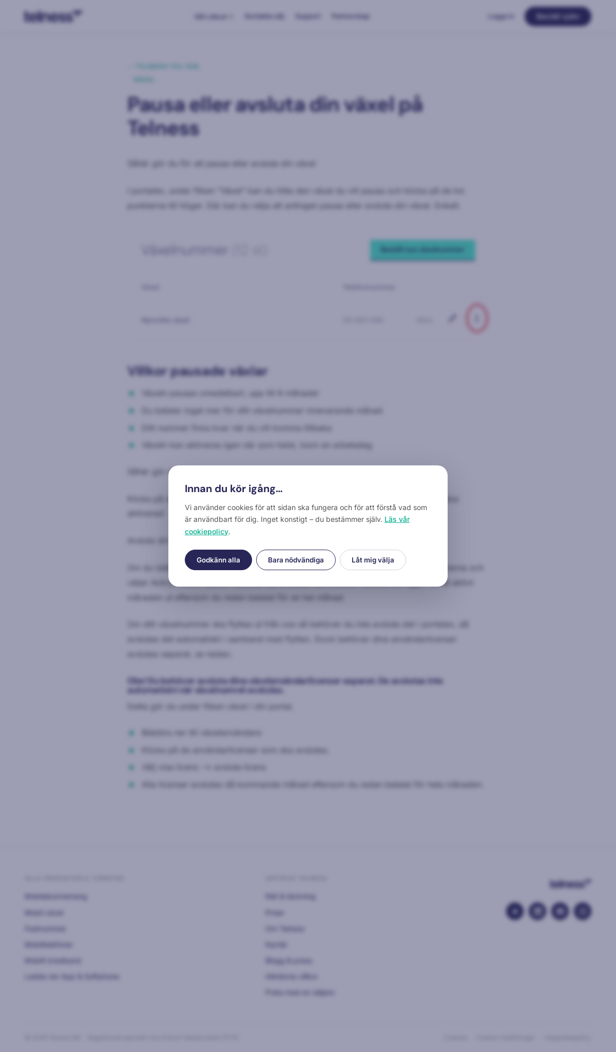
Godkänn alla (218, 560)
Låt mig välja (373, 560)
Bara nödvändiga (296, 560)
